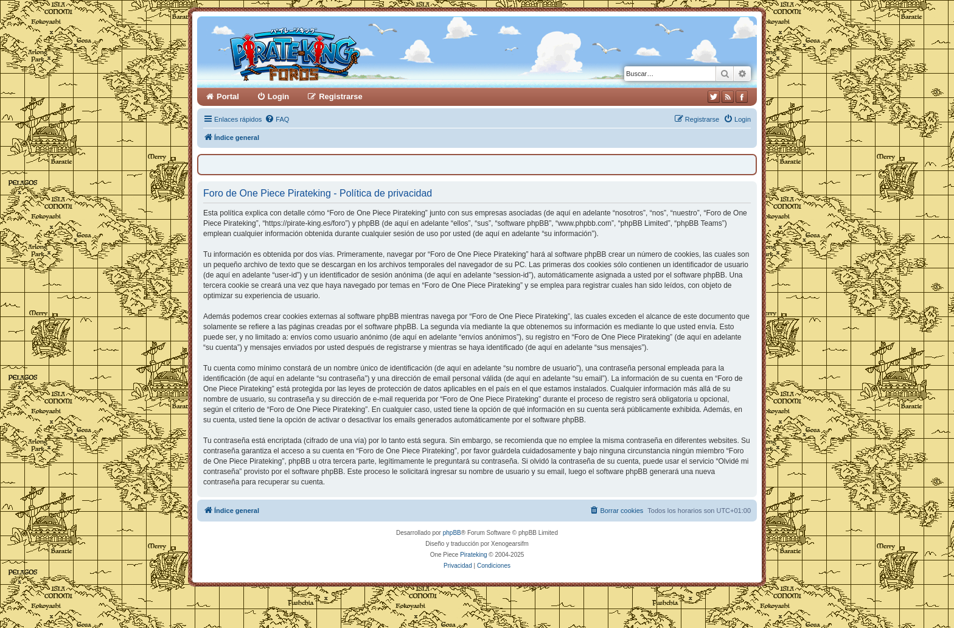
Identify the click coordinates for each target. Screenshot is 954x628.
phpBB (452, 532)
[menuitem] (277, 119)
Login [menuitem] (278, 96)
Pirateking (473, 554)
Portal (228, 96)
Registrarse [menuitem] (341, 96)
